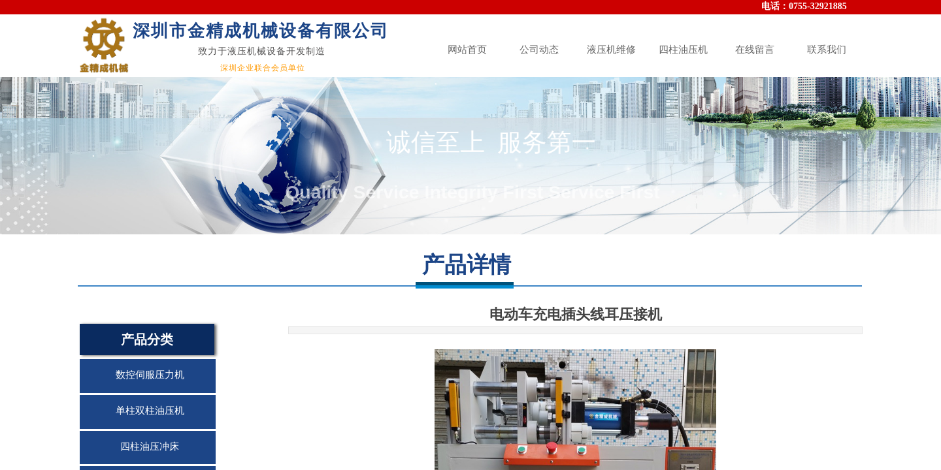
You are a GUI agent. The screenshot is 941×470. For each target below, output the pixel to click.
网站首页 (467, 49)
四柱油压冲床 (149, 446)
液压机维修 (611, 49)
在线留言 (754, 49)
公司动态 (539, 49)
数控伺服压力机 (150, 374)
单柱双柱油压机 (150, 410)
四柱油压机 (683, 49)
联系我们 (826, 49)
